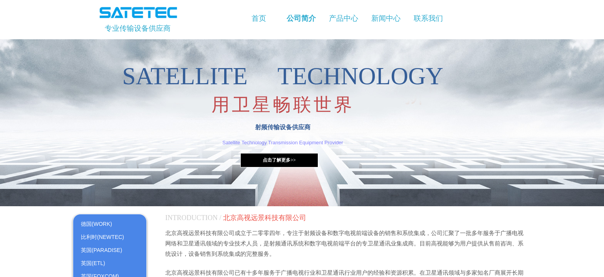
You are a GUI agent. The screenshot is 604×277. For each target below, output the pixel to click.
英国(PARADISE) (101, 250)
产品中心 (343, 18)
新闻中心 (386, 18)
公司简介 (301, 18)
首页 (259, 18)
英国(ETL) (93, 263)
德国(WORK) (96, 224)
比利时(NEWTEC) (102, 237)
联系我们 (428, 18)
